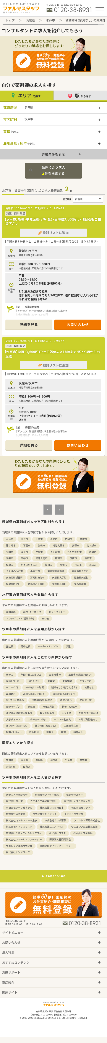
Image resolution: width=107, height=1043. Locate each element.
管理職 (31, 706)
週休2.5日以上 (13, 681)
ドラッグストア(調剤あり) (20, 618)
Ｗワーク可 (12, 687)
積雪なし (78, 732)
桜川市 (48, 565)
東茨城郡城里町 (14, 577)
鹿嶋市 (92, 552)
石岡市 (68, 539)
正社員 (9, 646)
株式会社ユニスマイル (52, 827)
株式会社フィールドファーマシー (24, 839)
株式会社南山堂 (14, 801)
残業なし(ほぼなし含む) (64, 687)
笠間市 (9, 552)
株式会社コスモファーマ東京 (21, 820)
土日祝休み (55, 674)
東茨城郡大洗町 (80, 571)
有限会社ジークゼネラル (19, 807)
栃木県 (24, 760)
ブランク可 (85, 681)
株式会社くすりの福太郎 (77, 801)
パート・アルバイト (48, 646)
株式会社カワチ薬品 (55, 820)
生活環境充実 (71, 726)
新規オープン (13, 706)
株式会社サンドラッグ (45, 814)
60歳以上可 (85, 700)
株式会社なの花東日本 (52, 807)
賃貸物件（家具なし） (45, 726)
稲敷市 (9, 565)
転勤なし (89, 687)
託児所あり (66, 700)
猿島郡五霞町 (59, 584)
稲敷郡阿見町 (13, 584)
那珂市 (58, 558)
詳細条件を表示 (53, 154)
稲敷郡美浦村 (81, 577)
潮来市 (9, 558)
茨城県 (30, 20)
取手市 (24, 552)
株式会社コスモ (57, 833)
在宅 (63, 732)
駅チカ (9, 674)
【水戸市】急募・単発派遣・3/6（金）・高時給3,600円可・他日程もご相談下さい (53, 221)
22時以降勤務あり (88, 719)
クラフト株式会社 (73, 814)
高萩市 (75, 545)
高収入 (50, 732)
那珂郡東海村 (37, 577)
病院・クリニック (32, 612)
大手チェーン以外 (37, 719)
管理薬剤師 (48, 706)
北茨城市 (91, 545)
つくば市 (55, 552)
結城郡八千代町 (36, 584)
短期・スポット (14, 732)
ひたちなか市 (74, 552)
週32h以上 (34, 681)
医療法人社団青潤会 (60, 839)
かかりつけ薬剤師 (88, 713)
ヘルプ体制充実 (62, 719)
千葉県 (68, 760)
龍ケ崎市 (11, 545)
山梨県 (26, 766)
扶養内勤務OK (69, 706)
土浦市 (39, 539)
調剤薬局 (11, 612)
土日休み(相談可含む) (80, 674)
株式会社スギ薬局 (15, 814)
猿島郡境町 (80, 584)
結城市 (83, 539)
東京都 (83, 760)
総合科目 (34, 732)
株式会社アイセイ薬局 (47, 795)
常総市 (41, 545)
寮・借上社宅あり (15, 700)
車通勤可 (11, 694)
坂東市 (88, 558)
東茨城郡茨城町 (55, 571)
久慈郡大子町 (59, 577)
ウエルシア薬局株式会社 (43, 801)
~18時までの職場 (35, 687)
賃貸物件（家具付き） (16, 726)
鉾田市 (92, 565)
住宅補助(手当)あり (42, 700)
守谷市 (24, 558)
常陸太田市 (59, 545)
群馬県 (39, 760)
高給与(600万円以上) (34, 694)
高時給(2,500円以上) (64, 694)
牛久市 (39, 552)
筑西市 (73, 558)
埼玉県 (53, 760)
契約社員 (25, 646)
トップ (10, 20)
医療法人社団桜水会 (17, 795)
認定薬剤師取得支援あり (19, 713)
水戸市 (50, 20)
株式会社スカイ (74, 795)
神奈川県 (11, 766)
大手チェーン (13, 719)
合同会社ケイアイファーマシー (56, 846)
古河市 (53, 539)
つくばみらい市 (14, 571)
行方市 (78, 565)
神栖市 (63, 565)
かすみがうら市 (29, 565)
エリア (27, 95)
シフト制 (66, 713)
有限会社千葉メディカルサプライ (24, 833)
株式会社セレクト (80, 807)
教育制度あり (47, 713)
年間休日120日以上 (31, 674)
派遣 (68, 646)
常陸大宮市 (41, 558)
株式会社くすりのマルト (19, 827)
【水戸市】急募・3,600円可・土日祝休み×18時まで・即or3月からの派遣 (52, 354)
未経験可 (67, 681)
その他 (45, 618)
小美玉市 (35, 571)
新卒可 (51, 681)
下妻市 (26, 545)
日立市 (24, 539)
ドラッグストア (57, 612)
